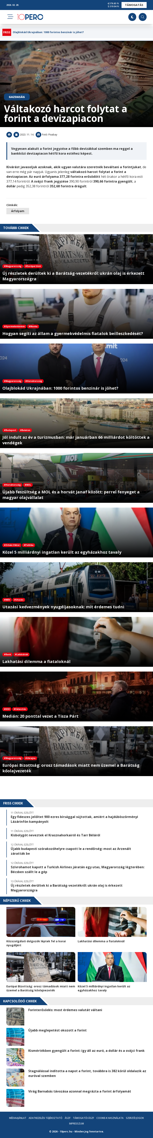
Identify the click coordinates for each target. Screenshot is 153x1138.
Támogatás (134, 5)
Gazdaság (17, 97)
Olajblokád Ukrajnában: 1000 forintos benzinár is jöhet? (48, 32)
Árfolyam (17, 211)
